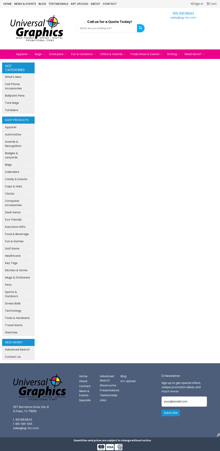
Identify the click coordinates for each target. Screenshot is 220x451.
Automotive (13, 134)
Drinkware (57, 54)
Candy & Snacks (16, 179)
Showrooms (108, 385)
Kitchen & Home (16, 270)
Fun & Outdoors (83, 54)
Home (7, 4)
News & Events (25, 4)
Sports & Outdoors (11, 294)
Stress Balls (13, 303)
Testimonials (58, 4)
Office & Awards (113, 54)
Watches (11, 332)
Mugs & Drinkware (17, 277)
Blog (42, 4)
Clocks (9, 194)
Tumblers (11, 110)
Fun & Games (14, 241)
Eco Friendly (13, 220)
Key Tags (11, 263)
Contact (110, 4)
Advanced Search (17, 350)
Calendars (12, 172)
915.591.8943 (183, 13)
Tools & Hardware (17, 318)
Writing (173, 54)
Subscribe (171, 413)
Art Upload (79, 4)
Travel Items (13, 325)
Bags (39, 54)
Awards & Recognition (13, 144)
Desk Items (12, 212)
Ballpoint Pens (15, 96)
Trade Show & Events (146, 54)
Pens (8, 285)
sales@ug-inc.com (183, 18)
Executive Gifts (15, 227)
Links (103, 400)
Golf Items (12, 249)
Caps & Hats (13, 186)
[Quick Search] (106, 28)
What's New (13, 77)
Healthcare (13, 256)
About (95, 4)
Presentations (108, 390)
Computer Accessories (13, 203)
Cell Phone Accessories (13, 86)
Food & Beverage (17, 234)
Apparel (23, 54)
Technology (13, 311)
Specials (85, 400)
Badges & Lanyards (11, 155)
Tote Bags (12, 103)
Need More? (194, 54)
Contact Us (13, 357)
